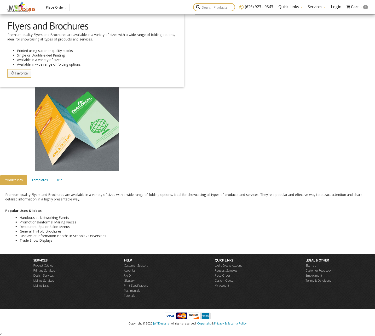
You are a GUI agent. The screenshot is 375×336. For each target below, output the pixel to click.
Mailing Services (43, 281)
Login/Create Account (228, 265)
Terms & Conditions (318, 281)
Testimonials (132, 291)
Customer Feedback (318, 270)
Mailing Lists (41, 286)
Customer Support (136, 265)
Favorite (19, 73)
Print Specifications (136, 286)
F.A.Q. (128, 275)
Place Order (222, 275)
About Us (129, 270)
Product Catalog (43, 265)
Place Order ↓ (56, 7)
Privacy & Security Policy (230, 323)
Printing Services (44, 270)
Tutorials (129, 296)
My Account (222, 286)
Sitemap (311, 265)
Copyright (204, 323)
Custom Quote (224, 281)
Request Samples (226, 270)
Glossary (129, 281)
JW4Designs (161, 323)
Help (59, 180)
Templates (39, 180)
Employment (314, 275)
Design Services (43, 275)
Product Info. (14, 180)
